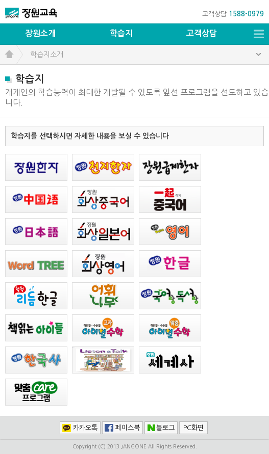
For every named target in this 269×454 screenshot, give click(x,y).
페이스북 (127, 427)
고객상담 (201, 33)
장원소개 (40, 33)
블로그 (165, 427)
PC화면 (193, 427)
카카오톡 (85, 427)
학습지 (121, 33)
